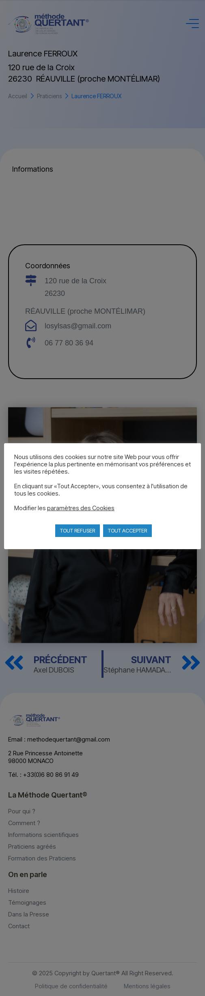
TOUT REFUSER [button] (77, 530)
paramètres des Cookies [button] (80, 508)
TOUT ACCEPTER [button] (127, 530)
